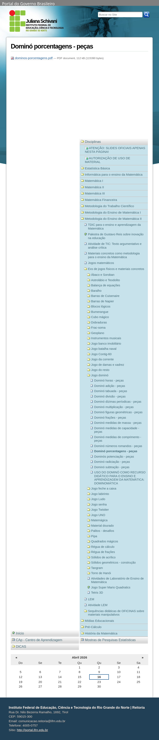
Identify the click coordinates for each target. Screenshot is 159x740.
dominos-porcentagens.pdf (32, 58)
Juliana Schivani (41, 21)
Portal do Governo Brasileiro (28, 3)
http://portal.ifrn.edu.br (32, 730)
